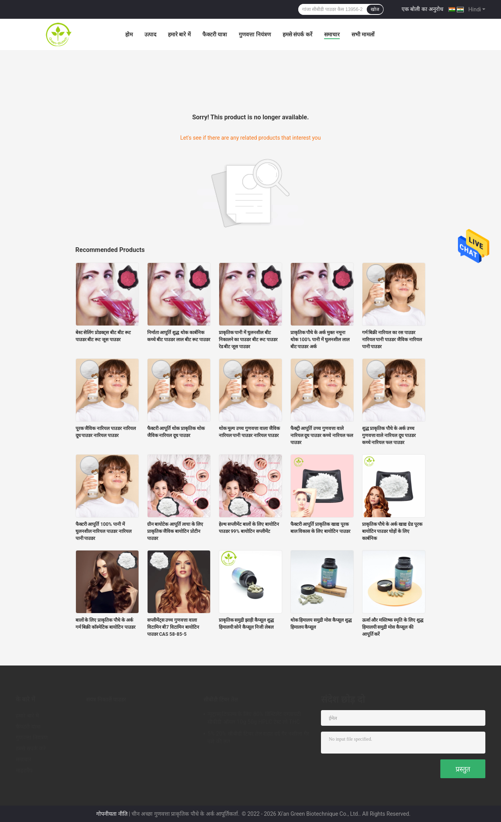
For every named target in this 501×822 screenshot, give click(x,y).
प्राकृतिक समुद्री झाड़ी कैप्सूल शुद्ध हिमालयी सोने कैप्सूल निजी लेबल (246, 623)
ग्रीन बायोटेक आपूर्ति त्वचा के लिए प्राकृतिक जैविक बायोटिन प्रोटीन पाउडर (175, 531)
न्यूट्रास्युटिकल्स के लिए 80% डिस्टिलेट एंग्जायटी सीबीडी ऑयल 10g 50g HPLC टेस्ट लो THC (254, 718)
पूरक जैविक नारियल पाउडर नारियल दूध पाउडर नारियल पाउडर (106, 432)
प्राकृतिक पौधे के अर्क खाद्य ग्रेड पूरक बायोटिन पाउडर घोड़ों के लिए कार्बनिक (392, 531)
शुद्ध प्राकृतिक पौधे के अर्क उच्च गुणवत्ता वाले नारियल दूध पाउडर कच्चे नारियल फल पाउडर (389, 435)
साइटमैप (24, 770)
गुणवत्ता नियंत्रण (254, 34)
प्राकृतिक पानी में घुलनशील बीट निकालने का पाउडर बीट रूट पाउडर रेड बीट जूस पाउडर (248, 339)
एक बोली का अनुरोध (422, 9)
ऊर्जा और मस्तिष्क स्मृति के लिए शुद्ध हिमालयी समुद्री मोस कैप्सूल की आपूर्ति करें (393, 627)
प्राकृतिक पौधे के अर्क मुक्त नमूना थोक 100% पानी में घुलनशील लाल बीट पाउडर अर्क (320, 339)
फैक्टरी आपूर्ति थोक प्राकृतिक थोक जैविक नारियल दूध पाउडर (176, 432)
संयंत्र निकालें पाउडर (106, 699)
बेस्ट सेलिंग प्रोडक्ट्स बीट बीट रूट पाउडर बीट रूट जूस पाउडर (103, 336)
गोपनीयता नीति (111, 814)
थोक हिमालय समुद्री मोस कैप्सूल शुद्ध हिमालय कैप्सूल (321, 623)
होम (129, 34)
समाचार (332, 34)
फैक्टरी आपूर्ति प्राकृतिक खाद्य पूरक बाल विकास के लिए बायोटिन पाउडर (320, 528)
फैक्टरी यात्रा (214, 34)
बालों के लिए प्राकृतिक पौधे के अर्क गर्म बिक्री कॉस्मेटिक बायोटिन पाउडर (106, 623)
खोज (375, 9)
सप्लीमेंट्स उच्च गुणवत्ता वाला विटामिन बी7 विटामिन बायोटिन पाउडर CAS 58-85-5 (173, 627)
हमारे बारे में (179, 34)
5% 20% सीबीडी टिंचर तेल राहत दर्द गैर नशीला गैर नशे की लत (258, 737)
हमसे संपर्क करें (297, 34)
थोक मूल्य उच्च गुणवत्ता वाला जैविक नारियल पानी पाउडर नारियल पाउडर (249, 432)
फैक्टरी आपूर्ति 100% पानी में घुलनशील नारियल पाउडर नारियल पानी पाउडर (104, 531)
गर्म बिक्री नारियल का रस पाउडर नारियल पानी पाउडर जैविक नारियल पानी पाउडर (392, 339)
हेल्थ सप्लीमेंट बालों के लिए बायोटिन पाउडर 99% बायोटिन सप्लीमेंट (249, 528)
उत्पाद (150, 34)
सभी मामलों (363, 34)
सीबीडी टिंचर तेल (221, 699)
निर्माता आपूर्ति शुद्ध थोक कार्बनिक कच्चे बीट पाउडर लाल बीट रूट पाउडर (179, 336)
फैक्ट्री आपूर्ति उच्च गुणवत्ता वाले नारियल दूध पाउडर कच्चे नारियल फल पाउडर (321, 435)
